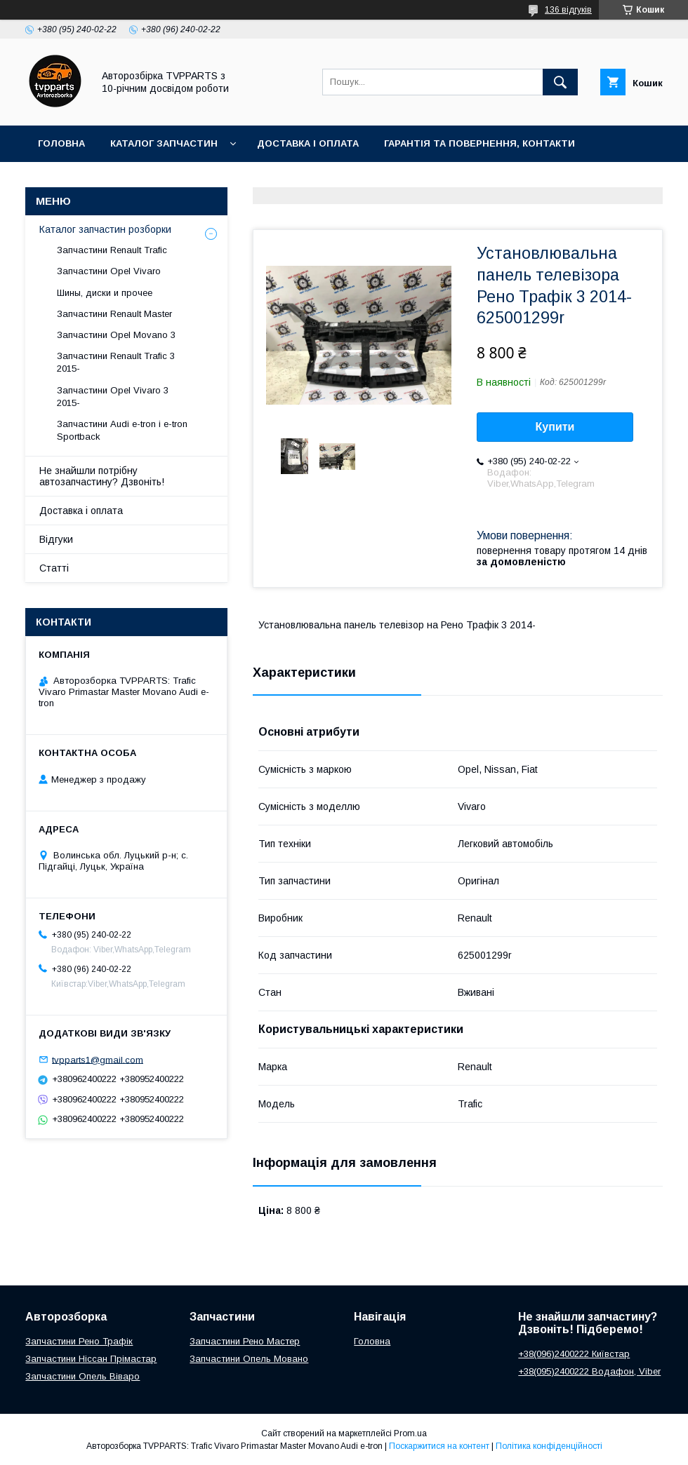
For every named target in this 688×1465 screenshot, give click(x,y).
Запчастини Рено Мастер (245, 1341)
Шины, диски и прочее (104, 293)
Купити (555, 427)
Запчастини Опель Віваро (82, 1376)
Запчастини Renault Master (114, 314)
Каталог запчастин (164, 143)
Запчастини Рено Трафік (79, 1341)
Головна (61, 143)
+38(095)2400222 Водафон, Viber (589, 1371)
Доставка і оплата (308, 143)
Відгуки (56, 539)
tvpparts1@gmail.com (97, 1059)
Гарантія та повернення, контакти (479, 143)
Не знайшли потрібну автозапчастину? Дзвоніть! (101, 476)
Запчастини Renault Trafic (112, 250)
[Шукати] (560, 82)
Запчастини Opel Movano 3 (116, 335)
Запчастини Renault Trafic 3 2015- (116, 362)
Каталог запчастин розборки (105, 229)
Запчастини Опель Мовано (249, 1358)
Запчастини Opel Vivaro (109, 271)
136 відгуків (568, 10)
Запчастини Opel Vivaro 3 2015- (112, 396)
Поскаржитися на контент (439, 1446)
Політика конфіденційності (549, 1446)
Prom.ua (410, 1433)
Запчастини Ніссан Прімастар (91, 1358)
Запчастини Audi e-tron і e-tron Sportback (122, 430)
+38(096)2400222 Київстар (574, 1354)
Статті (54, 568)
